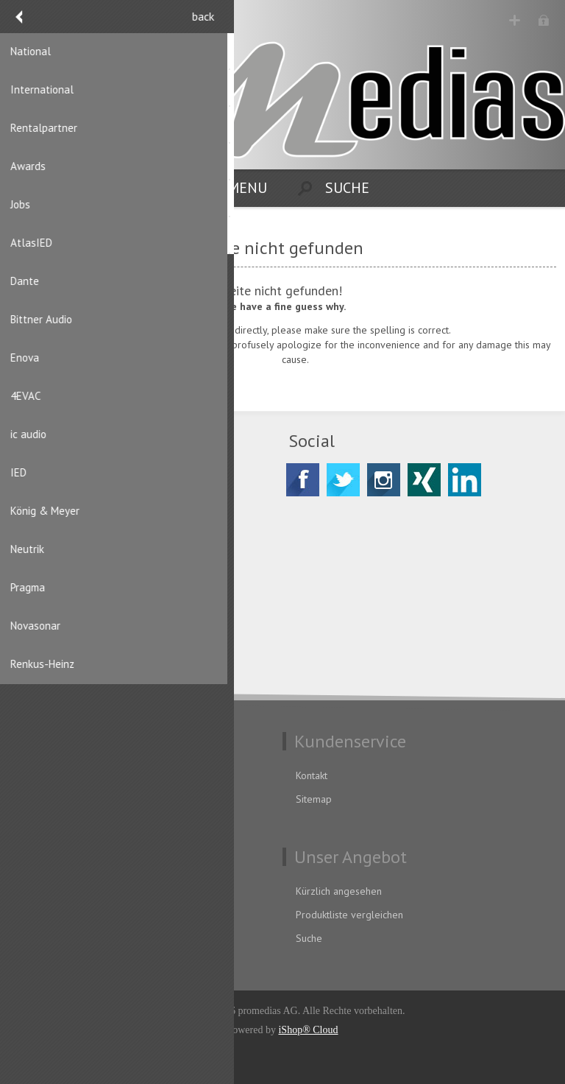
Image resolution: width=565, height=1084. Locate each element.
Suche (309, 938)
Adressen (41, 914)
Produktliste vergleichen (349, 914)
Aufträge (40, 938)
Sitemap (314, 799)
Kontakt (311, 775)
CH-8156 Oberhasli (85, 522)
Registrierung (514, 20)
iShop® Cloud (308, 1029)
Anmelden (543, 20)
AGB (30, 799)
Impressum (45, 822)
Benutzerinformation (65, 891)
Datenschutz (47, 775)
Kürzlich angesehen (339, 891)
